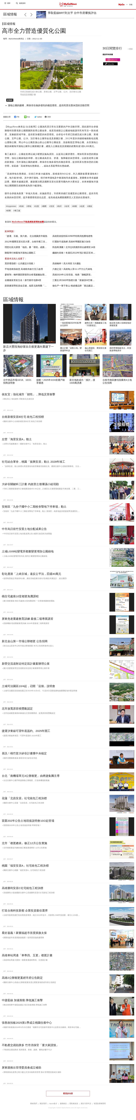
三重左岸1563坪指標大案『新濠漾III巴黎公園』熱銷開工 (80, 282)
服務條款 (63, 1105)
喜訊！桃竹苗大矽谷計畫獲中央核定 (24, 755)
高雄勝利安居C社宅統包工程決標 (22, 890)
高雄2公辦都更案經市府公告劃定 (22, 979)
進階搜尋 (22, 4)
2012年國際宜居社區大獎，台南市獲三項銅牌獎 (28, 243)
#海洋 (59, 208)
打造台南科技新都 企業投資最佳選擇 (25, 912)
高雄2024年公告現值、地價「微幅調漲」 (72, 276)
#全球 (66, 208)
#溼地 (29, 208)
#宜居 (51, 208)
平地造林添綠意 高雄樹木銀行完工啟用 (24, 271)
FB (16, 119)
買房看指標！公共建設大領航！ (20, 265)
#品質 (82, 208)
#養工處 (17, 212)
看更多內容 (68, 1095)
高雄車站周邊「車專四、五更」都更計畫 (27, 957)
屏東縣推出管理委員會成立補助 (21, 1069)
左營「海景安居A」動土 (17, 441)
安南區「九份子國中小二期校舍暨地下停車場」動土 (34, 508)
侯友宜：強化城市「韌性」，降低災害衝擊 (28, 396)
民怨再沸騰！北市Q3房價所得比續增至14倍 (73, 249)
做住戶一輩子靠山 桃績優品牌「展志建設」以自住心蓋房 (80, 287)
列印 (47, 119)
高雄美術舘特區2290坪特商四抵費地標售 (72, 238)
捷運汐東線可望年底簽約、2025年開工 (26, 732)
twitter (38, 119)
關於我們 (43, 1105)
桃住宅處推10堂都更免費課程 (20, 598)
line (27, 119)
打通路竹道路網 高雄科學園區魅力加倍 (71, 243)
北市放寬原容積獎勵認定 (17, 710)
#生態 (36, 208)
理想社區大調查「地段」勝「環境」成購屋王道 (28, 249)
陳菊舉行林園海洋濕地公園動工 (20, 255)
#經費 (8, 212)
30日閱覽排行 (112, 50)
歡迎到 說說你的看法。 (31, 224)
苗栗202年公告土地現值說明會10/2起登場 (28, 822)
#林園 (74, 208)
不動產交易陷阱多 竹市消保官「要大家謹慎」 (30, 1047)
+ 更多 (130, 51)
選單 (9, 4)
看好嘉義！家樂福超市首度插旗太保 (24, 934)
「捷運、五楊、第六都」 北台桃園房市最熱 (26, 238)
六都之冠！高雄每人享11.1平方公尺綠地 (72, 271)
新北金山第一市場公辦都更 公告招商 (25, 643)
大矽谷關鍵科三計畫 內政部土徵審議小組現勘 (30, 486)
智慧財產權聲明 (100, 1105)
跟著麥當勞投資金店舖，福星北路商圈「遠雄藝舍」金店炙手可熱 (37, 287)
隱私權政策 (73, 1105)
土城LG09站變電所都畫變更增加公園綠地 (28, 553)
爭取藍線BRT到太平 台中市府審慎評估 (72, 12)
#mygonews (11, 208)
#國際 (44, 208)
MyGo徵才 (53, 1105)
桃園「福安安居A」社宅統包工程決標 (25, 867)
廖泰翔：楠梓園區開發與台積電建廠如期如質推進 (29, 276)
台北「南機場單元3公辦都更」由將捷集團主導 (31, 777)
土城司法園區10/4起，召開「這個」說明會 (28, 688)
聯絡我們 (33, 1105)
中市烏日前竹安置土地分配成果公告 (24, 530)
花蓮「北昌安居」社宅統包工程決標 (24, 800)
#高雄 (21, 208)
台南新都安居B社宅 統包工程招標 (23, 418)
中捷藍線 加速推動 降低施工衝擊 (22, 1002)
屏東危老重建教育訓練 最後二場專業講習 (27, 620)
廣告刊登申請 (86, 1105)
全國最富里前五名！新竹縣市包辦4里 (23, 282)
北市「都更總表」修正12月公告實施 (24, 845)
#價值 (89, 208)
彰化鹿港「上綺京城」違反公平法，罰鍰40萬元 (31, 575)
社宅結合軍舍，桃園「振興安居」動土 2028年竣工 (33, 463)
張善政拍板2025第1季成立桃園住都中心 (27, 1024)
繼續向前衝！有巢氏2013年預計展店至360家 (74, 255)
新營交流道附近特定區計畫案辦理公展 (26, 665)
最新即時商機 (108, 56)
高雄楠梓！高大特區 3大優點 (66, 265)
